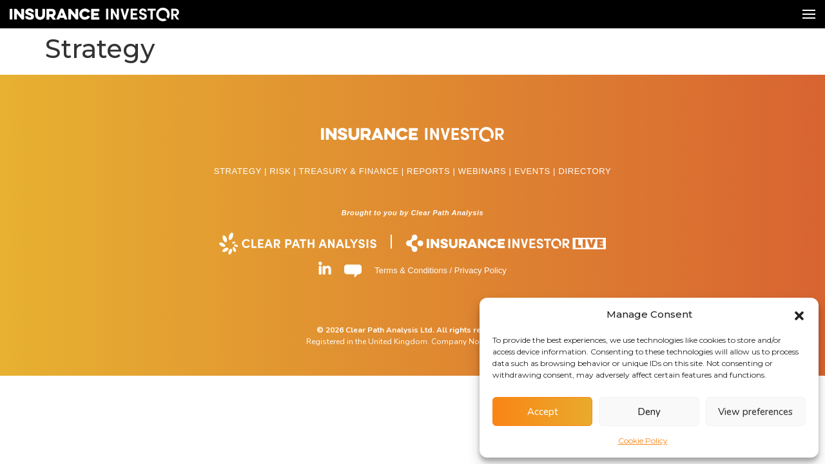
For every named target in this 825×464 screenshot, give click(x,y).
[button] (799, 314)
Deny (649, 411)
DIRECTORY (584, 171)
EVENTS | (536, 171)
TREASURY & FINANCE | (353, 171)
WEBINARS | (486, 171)
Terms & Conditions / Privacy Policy (440, 270)
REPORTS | (432, 171)
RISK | (283, 171)
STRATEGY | (242, 171)
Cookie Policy (643, 440)
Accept (542, 411)
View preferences (755, 411)
